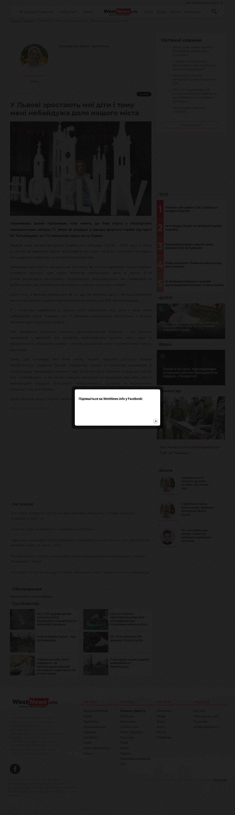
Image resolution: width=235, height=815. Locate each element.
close (156, 396)
